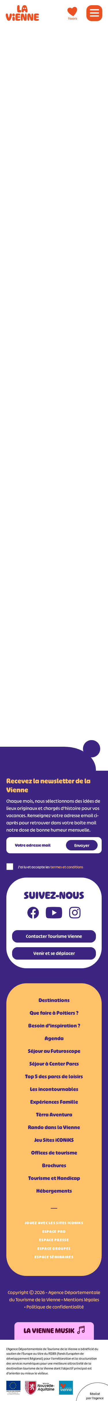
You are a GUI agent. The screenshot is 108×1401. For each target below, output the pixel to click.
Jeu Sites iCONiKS (54, 1140)
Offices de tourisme (54, 1152)
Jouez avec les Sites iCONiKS (54, 1222)
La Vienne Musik (54, 1331)
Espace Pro (54, 1231)
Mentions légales (81, 1299)
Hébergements (54, 1191)
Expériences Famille (54, 1102)
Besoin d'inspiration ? (54, 1025)
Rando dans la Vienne (54, 1127)
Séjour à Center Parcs (54, 1063)
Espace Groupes (54, 1248)
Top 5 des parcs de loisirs (54, 1076)
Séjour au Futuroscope (54, 1051)
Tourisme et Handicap (54, 1178)
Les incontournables (54, 1089)
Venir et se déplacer (54, 953)
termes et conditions (66, 867)
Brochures (54, 1165)
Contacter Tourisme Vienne (54, 936)
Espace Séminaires (54, 1257)
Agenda (54, 1038)
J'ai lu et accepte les (50, 867)
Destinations (54, 1000)
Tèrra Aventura (54, 1114)
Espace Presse (54, 1240)
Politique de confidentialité (55, 1307)
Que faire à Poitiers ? (54, 1013)
